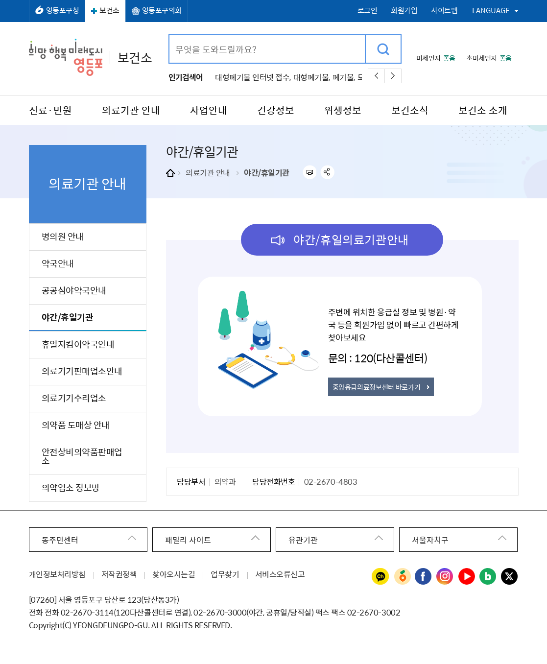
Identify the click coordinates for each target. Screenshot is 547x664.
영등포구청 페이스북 (423, 577)
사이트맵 (444, 10)
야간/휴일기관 (266, 172)
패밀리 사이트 (188, 539)
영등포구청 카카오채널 (380, 577)
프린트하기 (309, 172)
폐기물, (344, 77)
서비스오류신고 (280, 574)
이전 (376, 76)
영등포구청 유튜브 (467, 577)
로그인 (367, 10)
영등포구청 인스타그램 (445, 577)
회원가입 (404, 10)
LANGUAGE (491, 10)
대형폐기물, (311, 77)
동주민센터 (60, 539)
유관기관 (303, 539)
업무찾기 (225, 574)
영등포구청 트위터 (510, 577)
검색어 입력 (169, 35)
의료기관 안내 (208, 172)
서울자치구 (430, 539)
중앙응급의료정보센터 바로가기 (377, 387)
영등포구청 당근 (402, 577)
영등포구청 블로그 (488, 577)
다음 (393, 76)
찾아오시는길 (173, 574)
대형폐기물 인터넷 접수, (253, 77)
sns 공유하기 (327, 172)
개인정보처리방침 (57, 574)
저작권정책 (119, 574)
